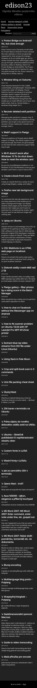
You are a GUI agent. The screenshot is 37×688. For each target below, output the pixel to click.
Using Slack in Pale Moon (16, 359)
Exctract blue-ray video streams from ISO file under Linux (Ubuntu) (15, 346)
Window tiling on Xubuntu (17, 79)
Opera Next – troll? (13, 483)
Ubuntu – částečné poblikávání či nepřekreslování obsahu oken (17, 437)
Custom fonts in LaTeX (15, 450)
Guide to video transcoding (17, 642)
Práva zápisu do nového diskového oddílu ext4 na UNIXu (18, 423)
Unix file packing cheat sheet (18, 382)
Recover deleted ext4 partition (19, 111)
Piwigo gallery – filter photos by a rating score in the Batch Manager (17, 290)
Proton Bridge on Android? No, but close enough (16, 42)
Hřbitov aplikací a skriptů (11, 24)
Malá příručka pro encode (17, 656)
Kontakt (26, 24)
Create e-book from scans (17, 175)
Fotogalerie (5, 30)
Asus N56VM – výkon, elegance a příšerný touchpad (17, 497)
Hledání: (8, 33)
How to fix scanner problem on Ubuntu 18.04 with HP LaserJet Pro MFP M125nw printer (17, 328)
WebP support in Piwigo (16, 132)
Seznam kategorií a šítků (18, 21)
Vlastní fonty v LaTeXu (14, 460)
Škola (3, 27)
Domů (3, 21)
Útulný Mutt (9, 392)
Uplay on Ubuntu (12, 220)
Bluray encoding (12, 565)
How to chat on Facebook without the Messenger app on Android (17, 310)
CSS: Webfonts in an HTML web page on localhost (16, 250)
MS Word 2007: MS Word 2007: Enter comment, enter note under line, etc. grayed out (18, 514)
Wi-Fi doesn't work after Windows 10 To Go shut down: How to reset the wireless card (17, 156)
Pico (24, 684)
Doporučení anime (15, 27)
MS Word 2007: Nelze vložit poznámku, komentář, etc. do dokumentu (16, 539)
